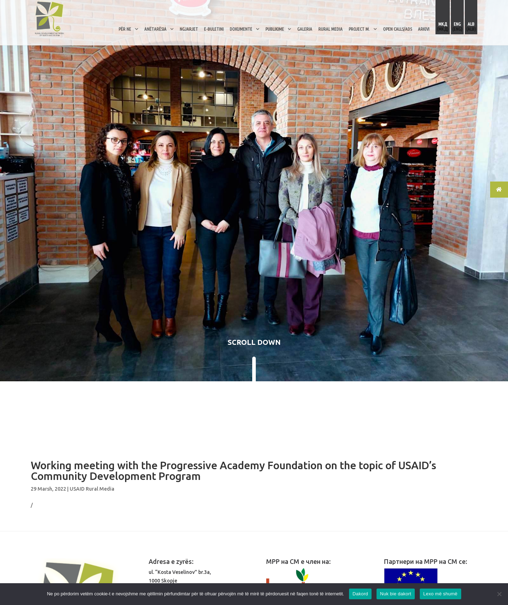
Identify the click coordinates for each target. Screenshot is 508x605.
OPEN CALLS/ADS (397, 28)
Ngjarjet (189, 28)
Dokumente (241, 28)
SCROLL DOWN (254, 342)
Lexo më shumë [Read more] (440, 593)
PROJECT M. (359, 28)
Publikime (274, 28)
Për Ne (125, 28)
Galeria (304, 28)
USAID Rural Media (92, 489)
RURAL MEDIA (330, 28)
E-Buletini (214, 28)
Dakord (360, 593)
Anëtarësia (155, 28)
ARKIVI (423, 28)
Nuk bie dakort (395, 593)
